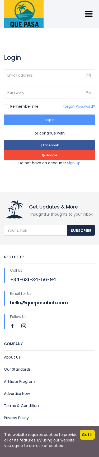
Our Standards (17, 369)
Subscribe (81, 230)
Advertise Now (17, 393)
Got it (87, 434)
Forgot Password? (79, 106)
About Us (12, 357)
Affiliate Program (19, 381)
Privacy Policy (16, 417)
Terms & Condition (21, 405)
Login (50, 119)
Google (49, 155)
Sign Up (74, 163)
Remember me (21, 106)
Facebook (49, 145)
